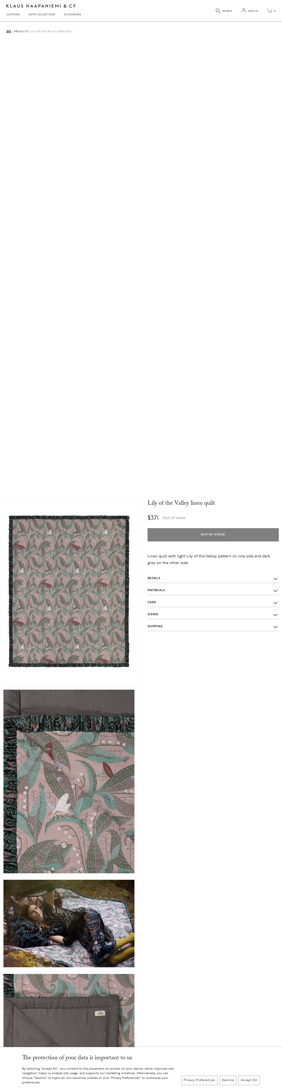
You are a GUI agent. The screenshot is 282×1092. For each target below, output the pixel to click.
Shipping (213, 626)
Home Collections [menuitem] (42, 15)
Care (213, 602)
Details (213, 578)
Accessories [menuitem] (72, 15)
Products (21, 32)
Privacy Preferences (199, 1080)
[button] (68, 591)
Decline (228, 1080)
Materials (213, 590)
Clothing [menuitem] (13, 15)
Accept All (249, 1080)
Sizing (213, 614)
